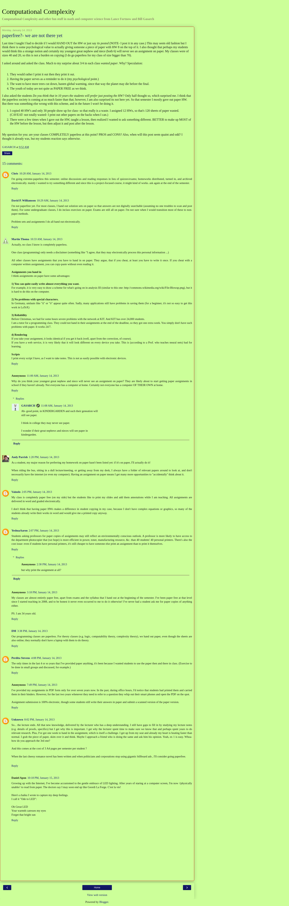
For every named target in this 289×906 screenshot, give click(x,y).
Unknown (17, 719)
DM (13, 630)
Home (97, 887)
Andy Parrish (19, 457)
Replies (20, 398)
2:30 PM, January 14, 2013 (52, 564)
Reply (14, 188)
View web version (97, 894)
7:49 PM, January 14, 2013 (42, 684)
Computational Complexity (38, 11)
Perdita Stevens (20, 657)
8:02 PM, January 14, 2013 (39, 719)
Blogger (103, 901)
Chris (14, 173)
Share (7, 153)
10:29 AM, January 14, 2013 (53, 200)
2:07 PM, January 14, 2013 (44, 530)
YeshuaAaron (19, 530)
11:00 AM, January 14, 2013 (43, 375)
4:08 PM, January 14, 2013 (46, 657)
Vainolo (16, 491)
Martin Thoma (20, 239)
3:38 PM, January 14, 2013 (32, 630)
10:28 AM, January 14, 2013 (35, 173)
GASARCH (28, 405)
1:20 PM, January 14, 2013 (44, 457)
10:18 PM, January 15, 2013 (43, 777)
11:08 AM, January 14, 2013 (57, 405)
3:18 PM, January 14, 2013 (42, 592)
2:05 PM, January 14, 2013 (37, 491)
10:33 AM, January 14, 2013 (46, 239)
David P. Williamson (23, 200)
